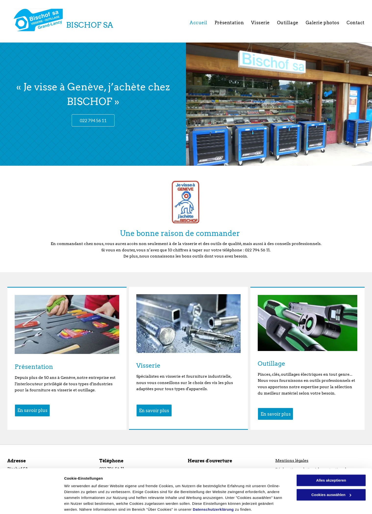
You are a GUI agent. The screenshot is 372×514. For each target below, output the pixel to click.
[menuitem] (198, 22)
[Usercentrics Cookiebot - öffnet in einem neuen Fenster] (31, 504)
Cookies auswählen (81, 504)
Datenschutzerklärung (213, 491)
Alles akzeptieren (331, 462)
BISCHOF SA (89, 25)
